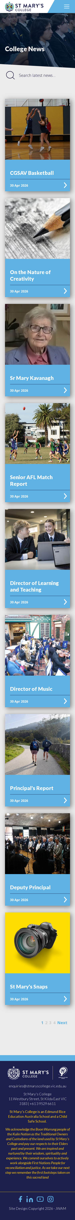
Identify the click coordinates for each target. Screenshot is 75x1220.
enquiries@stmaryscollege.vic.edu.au (37, 1086)
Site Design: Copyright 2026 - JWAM (37, 1208)
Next (62, 1022)
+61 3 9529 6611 (43, 1103)
